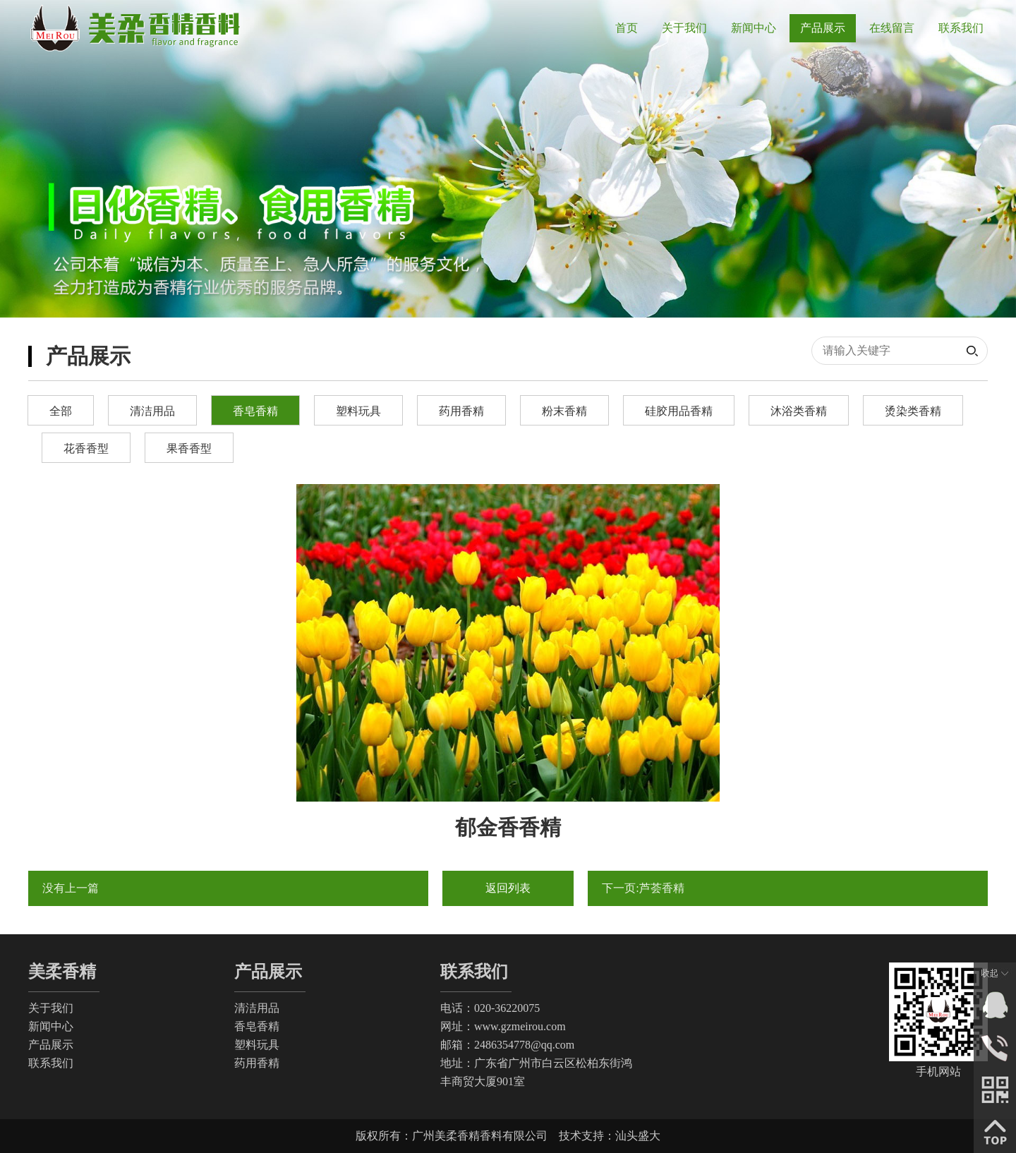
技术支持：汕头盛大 (609, 1136)
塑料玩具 (358, 411)
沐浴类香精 (798, 411)
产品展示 (50, 1045)
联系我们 (50, 1063)
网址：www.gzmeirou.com (503, 1026)
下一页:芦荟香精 (643, 888)
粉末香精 (564, 411)
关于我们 (50, 1008)
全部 (60, 411)
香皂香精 (255, 411)
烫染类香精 (913, 411)
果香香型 (189, 448)
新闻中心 (50, 1026)
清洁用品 (152, 411)
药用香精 (461, 411)
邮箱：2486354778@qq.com (507, 1045)
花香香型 (86, 448)
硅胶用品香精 (679, 411)
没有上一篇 (70, 888)
